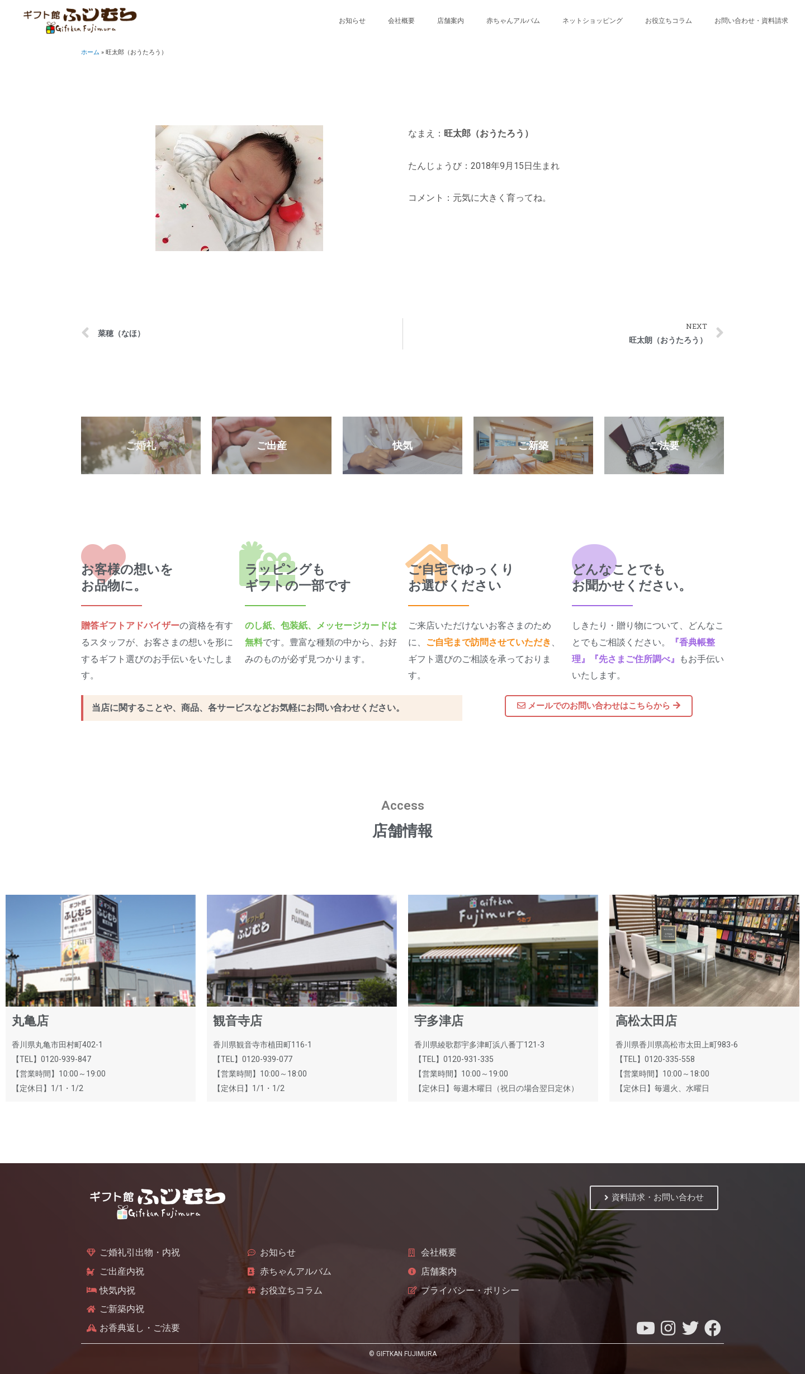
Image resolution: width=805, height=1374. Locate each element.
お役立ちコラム (668, 21)
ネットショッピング (592, 21)
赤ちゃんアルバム (513, 21)
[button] (599, 706)
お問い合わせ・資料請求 (751, 21)
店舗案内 (450, 21)
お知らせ (352, 21)
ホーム (90, 52)
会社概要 (401, 21)
